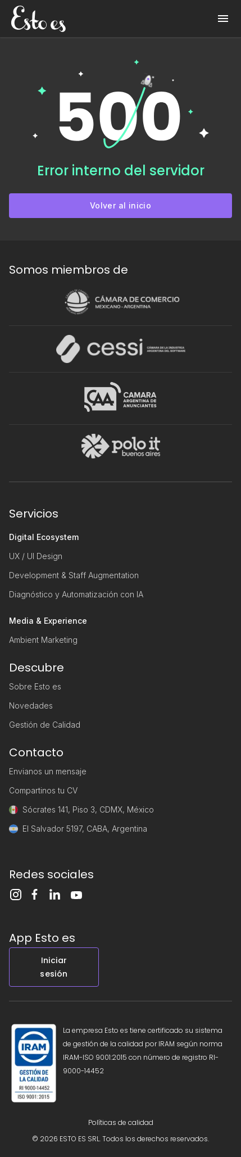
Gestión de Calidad (44, 724)
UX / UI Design (35, 556)
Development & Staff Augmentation (74, 575)
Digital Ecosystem (44, 537)
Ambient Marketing (43, 640)
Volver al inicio (120, 205)
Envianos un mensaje (48, 771)
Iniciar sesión (53, 967)
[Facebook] (39, 894)
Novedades (31, 705)
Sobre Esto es (35, 686)
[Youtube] (80, 895)
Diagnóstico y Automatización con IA (76, 594)
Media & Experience (48, 620)
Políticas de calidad (120, 1122)
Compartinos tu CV (43, 790)
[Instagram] (19, 894)
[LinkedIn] (59, 894)
